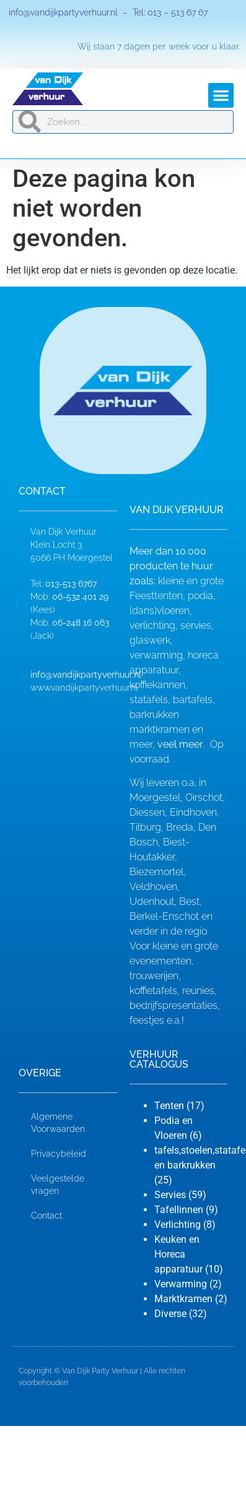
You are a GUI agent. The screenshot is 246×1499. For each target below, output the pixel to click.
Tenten (169, 1106)
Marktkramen (183, 1299)
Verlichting (177, 1224)
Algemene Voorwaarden (58, 1123)
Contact (46, 1215)
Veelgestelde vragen (57, 1184)
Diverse (170, 1314)
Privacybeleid (58, 1154)
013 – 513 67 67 (177, 12)
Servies (170, 1195)
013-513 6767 (71, 584)
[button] (221, 95)
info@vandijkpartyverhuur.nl (62, 12)
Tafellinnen (178, 1210)
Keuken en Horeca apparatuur (178, 1254)
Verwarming (180, 1284)
